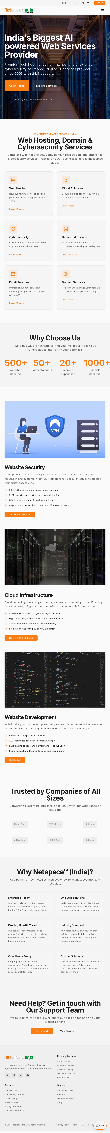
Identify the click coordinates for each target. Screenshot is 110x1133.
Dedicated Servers (66, 1073)
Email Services (11, 1102)
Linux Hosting (63, 1061)
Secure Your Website (19, 514)
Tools (63, 3)
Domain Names (12, 1090)
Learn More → (16, 209)
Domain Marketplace (14, 1110)
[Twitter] (13, 1075)
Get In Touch (17, 85)
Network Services (65, 1098)
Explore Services (46, 85)
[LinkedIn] (20, 1075)
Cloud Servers (63, 1077)
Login (86, 3)
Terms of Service (81, 1125)
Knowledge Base (65, 1090)
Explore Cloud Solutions (21, 638)
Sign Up (99, 3)
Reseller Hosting (65, 1069)
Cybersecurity (11, 1098)
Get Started (15, 760)
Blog (59, 1102)
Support (61, 1094)
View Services (67, 1031)
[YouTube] (27, 1075)
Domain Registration (14, 1094)
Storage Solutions (13, 1106)
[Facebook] (7, 1075)
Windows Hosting (65, 1065)
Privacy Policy (62, 1125)
